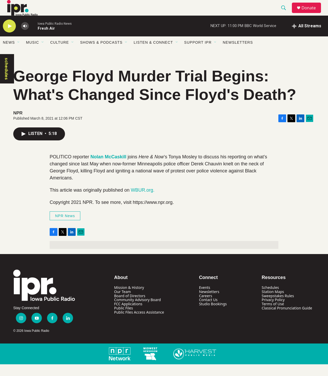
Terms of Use (273, 315)
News (9, 54)
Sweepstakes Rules (278, 307)
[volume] (25, 38)
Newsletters (238, 54)
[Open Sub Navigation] (19, 54)
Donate (312, 13)
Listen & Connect (153, 54)
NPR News (65, 227)
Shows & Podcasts (101, 54)
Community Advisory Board (137, 311)
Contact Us (208, 311)
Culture (59, 54)
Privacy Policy (273, 311)
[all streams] (306, 37)
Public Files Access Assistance (139, 323)
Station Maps (273, 303)
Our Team (122, 303)
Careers (205, 307)
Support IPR (198, 54)
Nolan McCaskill (108, 168)
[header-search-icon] (286, 13)
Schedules (270, 299)
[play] (9, 38)
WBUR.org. (142, 201)
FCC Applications (128, 315)
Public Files (123, 319)
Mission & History (129, 299)
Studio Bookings (213, 315)
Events (204, 299)
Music (32, 54)
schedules (6, 80)
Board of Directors (129, 307)
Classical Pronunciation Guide (287, 319)
